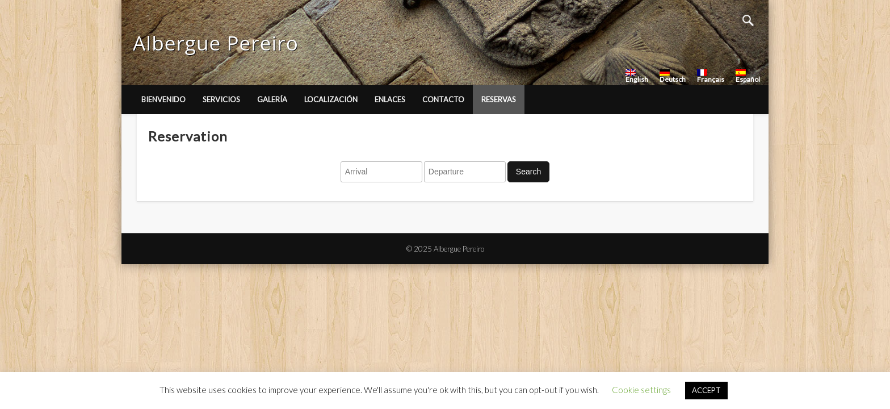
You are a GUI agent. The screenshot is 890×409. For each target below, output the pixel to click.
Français (710, 76)
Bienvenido (163, 99)
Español (748, 76)
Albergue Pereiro (216, 42)
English (636, 76)
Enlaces (390, 99)
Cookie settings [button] (641, 390)
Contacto (443, 99)
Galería (272, 99)
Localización (331, 99)
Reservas (498, 99)
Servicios (221, 99)
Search (528, 171)
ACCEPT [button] (706, 390)
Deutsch (673, 76)
